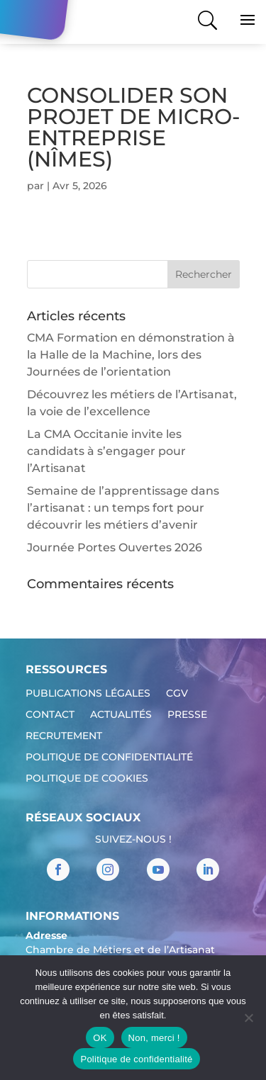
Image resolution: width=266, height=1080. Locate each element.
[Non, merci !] (248, 1018)
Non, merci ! (154, 1038)
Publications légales (88, 693)
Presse (187, 715)
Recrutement (64, 736)
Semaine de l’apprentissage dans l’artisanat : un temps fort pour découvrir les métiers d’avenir (123, 507)
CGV (177, 693)
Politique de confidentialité (109, 757)
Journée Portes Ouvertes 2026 (114, 547)
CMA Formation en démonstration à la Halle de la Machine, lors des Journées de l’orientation (131, 354)
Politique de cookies (87, 778)
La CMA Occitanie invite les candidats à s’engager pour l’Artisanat (106, 451)
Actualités (121, 715)
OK (99, 1038)
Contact (50, 715)
